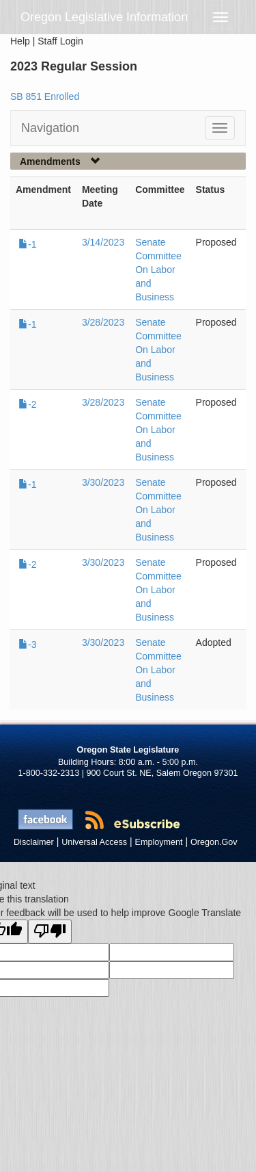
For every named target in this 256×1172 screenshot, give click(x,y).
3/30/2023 (103, 482)
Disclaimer (34, 842)
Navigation (50, 128)
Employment (159, 842)
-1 (27, 244)
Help (20, 41)
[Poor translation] (50, 931)
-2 (27, 404)
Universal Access (94, 842)
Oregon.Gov (214, 842)
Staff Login (60, 41)
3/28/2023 (103, 322)
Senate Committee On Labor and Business (158, 269)
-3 (27, 644)
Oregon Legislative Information (104, 17)
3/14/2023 (103, 242)
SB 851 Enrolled (44, 96)
